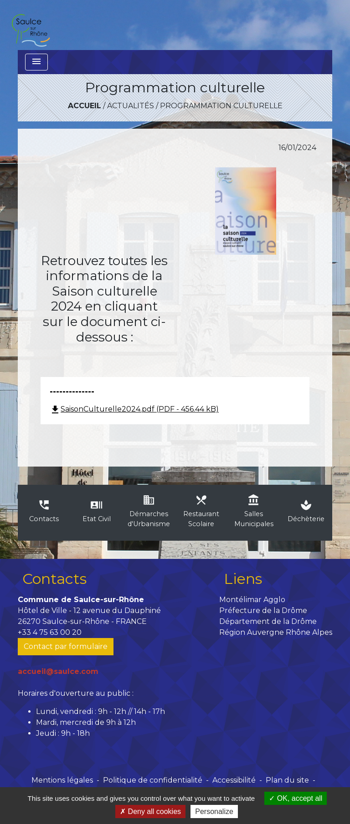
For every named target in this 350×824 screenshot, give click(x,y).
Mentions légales (62, 780)
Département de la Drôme (268, 621)
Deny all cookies (150, 811)
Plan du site (287, 780)
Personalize (214, 811)
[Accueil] (30, 25)
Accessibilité (234, 780)
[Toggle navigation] (36, 62)
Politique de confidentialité (152, 780)
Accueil (84, 105)
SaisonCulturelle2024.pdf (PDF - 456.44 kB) (134, 409)
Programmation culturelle (221, 105)
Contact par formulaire (66, 646)
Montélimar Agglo (252, 599)
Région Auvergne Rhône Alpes (275, 632)
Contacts (54, 579)
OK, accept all (295, 798)
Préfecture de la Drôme (263, 610)
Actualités (130, 105)
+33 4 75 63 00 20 (50, 632)
